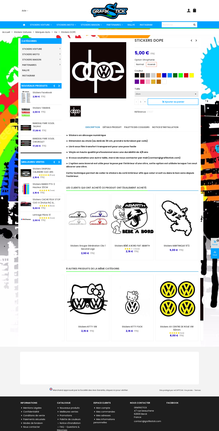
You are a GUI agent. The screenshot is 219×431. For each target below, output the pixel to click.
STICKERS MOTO (65, 24)
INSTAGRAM (146, 24)
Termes (197, 390)
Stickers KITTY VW (87, 326)
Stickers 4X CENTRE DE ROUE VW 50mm (177, 328)
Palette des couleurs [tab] (136, 127)
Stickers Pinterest (42, 138)
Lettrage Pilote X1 (42, 214)
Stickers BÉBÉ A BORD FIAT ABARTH (132, 245)
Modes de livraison (32, 423)
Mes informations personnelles (104, 421)
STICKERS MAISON (90, 24)
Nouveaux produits (34, 85)
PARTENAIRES (114, 24)
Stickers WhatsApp (42, 123)
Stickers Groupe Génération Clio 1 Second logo (88, 247)
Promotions (64, 415)
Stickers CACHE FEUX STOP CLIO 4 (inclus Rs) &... (46, 201)
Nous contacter (30, 427)
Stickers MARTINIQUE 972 (176, 245)
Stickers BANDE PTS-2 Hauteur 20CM (44, 186)
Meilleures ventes (32, 162)
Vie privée (188, 390)
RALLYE (131, 24)
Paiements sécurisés (33, 419)
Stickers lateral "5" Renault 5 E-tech (47, 94)
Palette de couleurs (68, 419)
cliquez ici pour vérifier (117, 390)
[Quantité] (140, 102)
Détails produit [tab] (112, 127)
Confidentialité (30, 411)
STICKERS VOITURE (40, 24)
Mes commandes (104, 411)
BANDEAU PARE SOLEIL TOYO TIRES (47, 109)
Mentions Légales (31, 408)
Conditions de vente (33, 415)
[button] (54, 86)
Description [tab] (92, 127)
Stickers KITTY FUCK (132, 326)
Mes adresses (102, 415)
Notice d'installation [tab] (165, 127)
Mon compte (102, 408)
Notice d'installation (69, 423)
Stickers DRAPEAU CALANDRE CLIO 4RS (43, 170)
